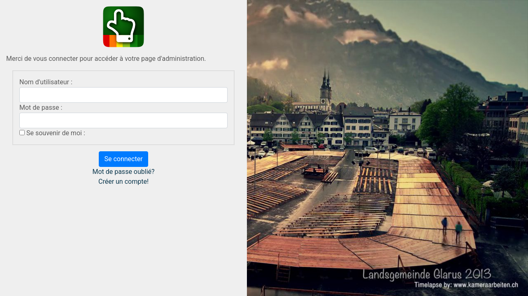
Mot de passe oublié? (123, 172)
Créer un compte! (123, 181)
